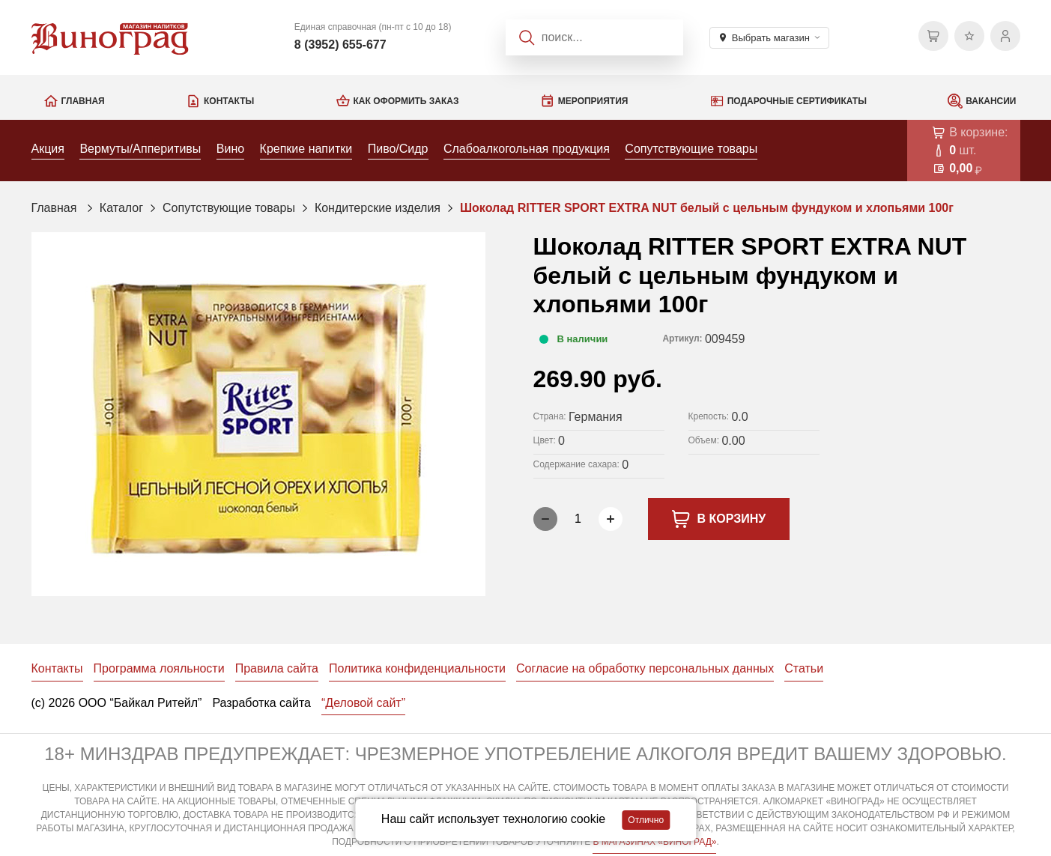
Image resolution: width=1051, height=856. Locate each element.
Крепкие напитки (306, 148)
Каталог (121, 207)
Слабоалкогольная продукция (526, 148)
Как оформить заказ (406, 101)
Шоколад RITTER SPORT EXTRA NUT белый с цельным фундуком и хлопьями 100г (707, 207)
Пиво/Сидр (398, 148)
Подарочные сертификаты (797, 101)
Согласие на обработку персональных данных (645, 668)
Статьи (803, 668)
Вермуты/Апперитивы (140, 148)
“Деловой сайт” (363, 702)
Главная (83, 101)
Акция (47, 148)
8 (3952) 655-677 (340, 44)
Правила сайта (276, 668)
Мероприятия (593, 101)
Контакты (229, 101)
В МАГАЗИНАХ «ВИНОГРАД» (654, 842)
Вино (230, 148)
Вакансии (991, 101)
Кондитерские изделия (377, 207)
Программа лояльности (159, 668)
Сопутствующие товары (691, 148)
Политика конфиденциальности (417, 668)
